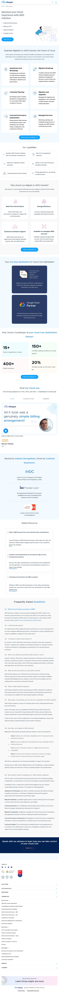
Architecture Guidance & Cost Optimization (12, 956)
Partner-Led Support (7, 944)
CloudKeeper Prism (6, 959)
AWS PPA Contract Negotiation (9, 908)
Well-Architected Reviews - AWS (10, 917)
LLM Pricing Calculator (7, 929)
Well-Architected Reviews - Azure (10, 941)
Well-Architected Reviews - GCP (10, 920)
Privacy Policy (21, 996)
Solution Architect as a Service (9, 947)
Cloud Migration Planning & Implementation (12, 911)
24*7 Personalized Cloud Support (10, 935)
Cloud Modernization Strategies (9, 914)
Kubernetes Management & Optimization (12, 926)
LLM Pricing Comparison (7, 965)
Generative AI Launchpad (8, 923)
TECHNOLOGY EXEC (28, 399)
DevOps (4, 949)
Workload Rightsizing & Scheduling (10, 962)
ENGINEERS (46, 399)
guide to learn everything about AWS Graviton (28, 625)
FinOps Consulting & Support (9, 938)
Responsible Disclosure (33, 996)
